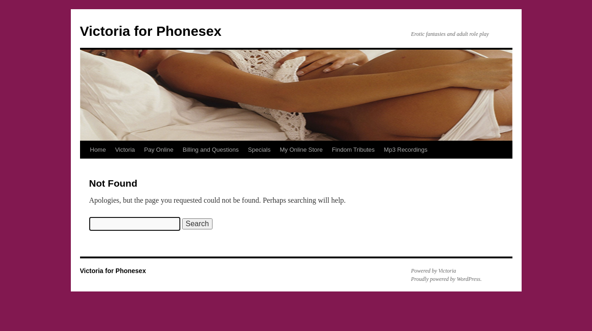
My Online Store (301, 149)
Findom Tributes (353, 149)
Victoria (125, 149)
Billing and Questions (211, 149)
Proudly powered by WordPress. (446, 279)
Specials (259, 149)
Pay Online (158, 149)
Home (98, 149)
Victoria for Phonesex (151, 31)
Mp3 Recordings (406, 149)
